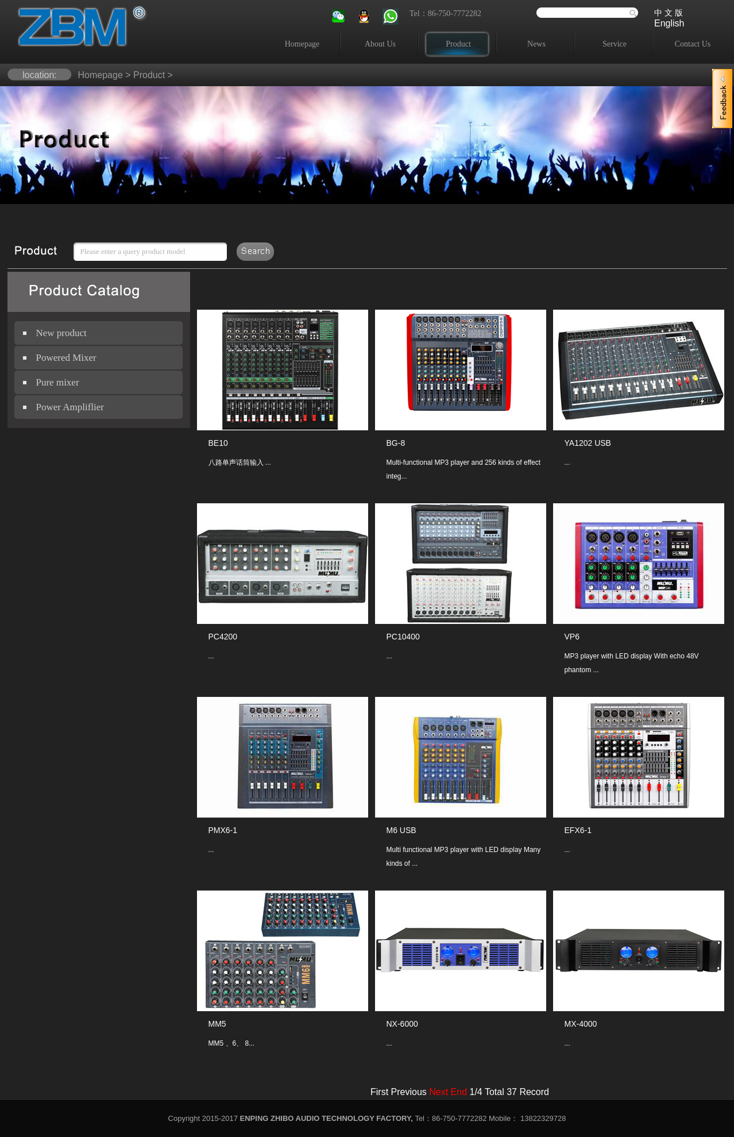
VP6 (572, 636)
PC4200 (223, 636)
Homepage (302, 44)
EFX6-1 (578, 830)
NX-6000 (402, 1023)
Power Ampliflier (70, 407)
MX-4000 (581, 1023)
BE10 (218, 443)
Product (458, 44)
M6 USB (401, 830)
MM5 (217, 1023)
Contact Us (693, 44)
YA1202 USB (588, 443)
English (669, 23)
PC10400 (403, 636)
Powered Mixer (66, 357)
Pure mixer (57, 382)
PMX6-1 (223, 830)
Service (614, 44)
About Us (380, 44)
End (459, 1092)
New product (61, 332)
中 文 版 (668, 12)
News (536, 44)
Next (438, 1092)
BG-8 (396, 443)
